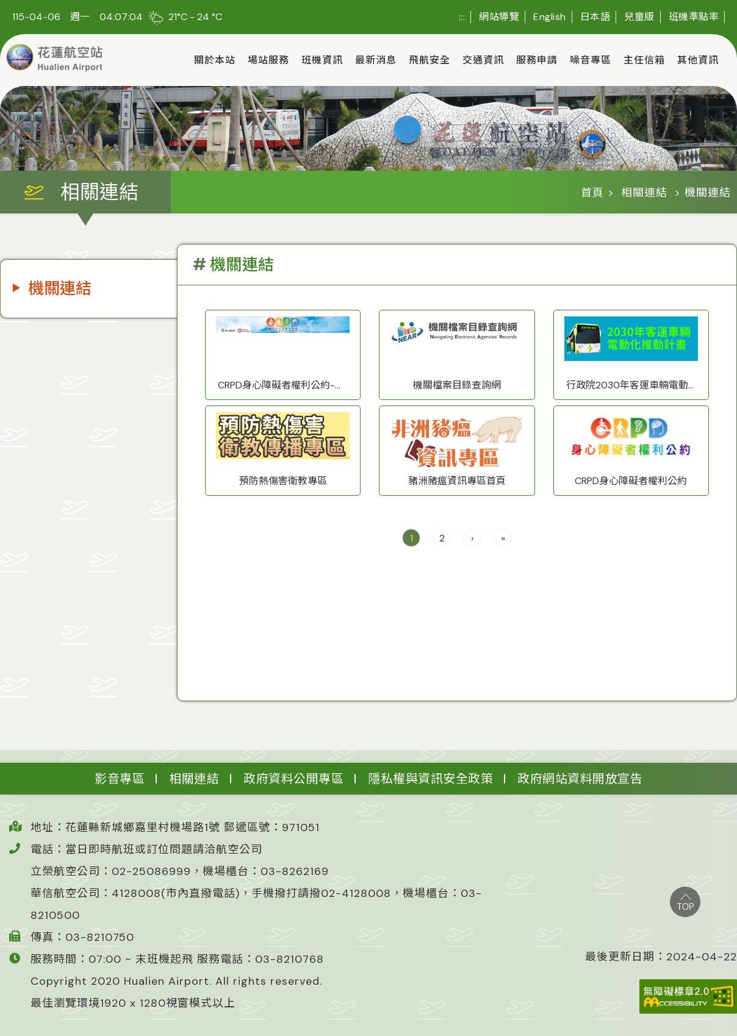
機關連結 (60, 288)
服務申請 (537, 60)
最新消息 (376, 60)
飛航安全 (429, 60)
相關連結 (644, 192)
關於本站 (214, 60)
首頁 (592, 192)
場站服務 (268, 60)
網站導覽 (499, 16)
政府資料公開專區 (293, 779)
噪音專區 (590, 60)
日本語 (595, 16)
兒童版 (639, 16)
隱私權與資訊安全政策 (430, 779)
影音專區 (120, 779)
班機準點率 (694, 16)
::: (462, 16)
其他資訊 (698, 60)
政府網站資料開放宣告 (579, 779)
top (685, 902)
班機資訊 (322, 60)
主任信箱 (644, 60)
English (549, 16)
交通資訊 (483, 60)
